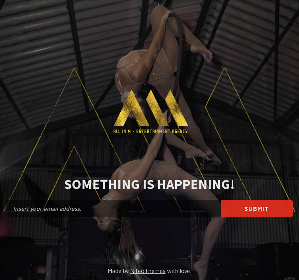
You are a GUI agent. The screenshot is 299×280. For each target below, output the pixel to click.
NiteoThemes (147, 271)
